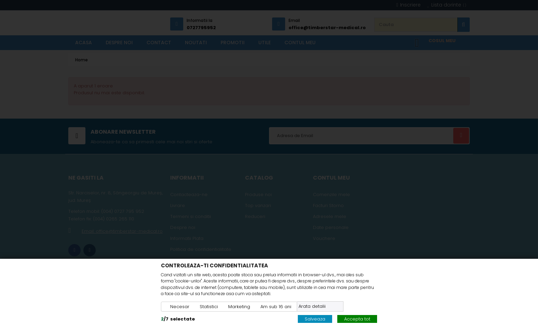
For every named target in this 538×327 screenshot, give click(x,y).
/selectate (178, 319)
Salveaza (315, 319)
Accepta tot (357, 319)
